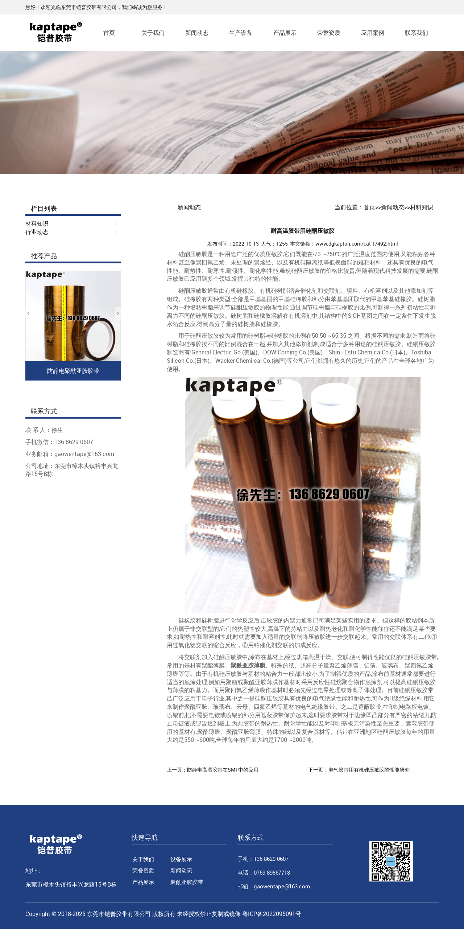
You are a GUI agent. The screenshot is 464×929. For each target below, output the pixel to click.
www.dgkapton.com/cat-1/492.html (356, 243)
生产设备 (240, 33)
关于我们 (153, 33)
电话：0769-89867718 (263, 872)
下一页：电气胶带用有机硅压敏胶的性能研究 (359, 769)
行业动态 (37, 232)
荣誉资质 (328, 33)
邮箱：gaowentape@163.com (273, 886)
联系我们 (416, 33)
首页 (109, 33)
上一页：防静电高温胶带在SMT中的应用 (212, 769)
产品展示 (285, 33)
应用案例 (372, 33)
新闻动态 (196, 33)
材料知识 (421, 207)
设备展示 (181, 859)
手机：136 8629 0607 (263, 858)
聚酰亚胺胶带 (186, 881)
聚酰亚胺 (195, 707)
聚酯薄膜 (208, 732)
